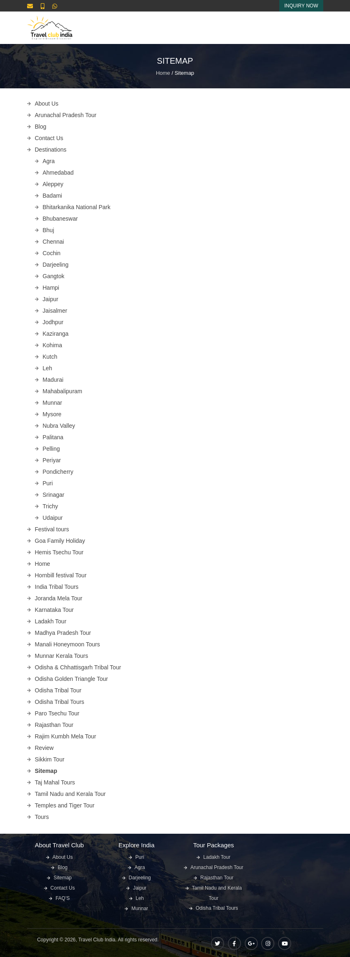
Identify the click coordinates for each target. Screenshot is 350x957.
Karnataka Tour (54, 609)
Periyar (52, 460)
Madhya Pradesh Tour (63, 633)
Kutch (50, 356)
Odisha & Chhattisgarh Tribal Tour (78, 667)
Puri (48, 483)
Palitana (53, 437)
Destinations (51, 149)
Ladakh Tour (51, 621)
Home (163, 73)
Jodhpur (53, 322)
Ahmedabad (58, 172)
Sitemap (46, 771)
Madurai (53, 379)
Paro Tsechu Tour (57, 713)
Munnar (52, 402)
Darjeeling (56, 264)
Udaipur (53, 517)
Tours (42, 817)
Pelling (51, 448)
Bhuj (48, 230)
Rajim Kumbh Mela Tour (65, 736)
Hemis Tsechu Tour (59, 552)
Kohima (52, 345)
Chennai (53, 241)
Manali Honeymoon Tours (67, 644)
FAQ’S (63, 898)
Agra (49, 161)
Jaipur (50, 299)
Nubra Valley (59, 425)
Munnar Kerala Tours (61, 656)
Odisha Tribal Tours (59, 702)
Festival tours (52, 529)
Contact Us (49, 138)
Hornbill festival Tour (61, 575)
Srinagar (54, 494)
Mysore (52, 414)
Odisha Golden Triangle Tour (71, 679)
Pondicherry (58, 471)
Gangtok (54, 276)
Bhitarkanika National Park (77, 207)
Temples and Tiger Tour (65, 805)
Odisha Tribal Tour (58, 690)
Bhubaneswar (60, 218)
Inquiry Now (301, 6)
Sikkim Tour (50, 759)
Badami (52, 195)
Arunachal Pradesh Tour (66, 115)
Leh (47, 368)
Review (44, 748)
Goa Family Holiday (60, 540)
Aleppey (53, 184)
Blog (40, 126)
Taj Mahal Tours (55, 782)
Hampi (51, 287)
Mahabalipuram (63, 391)
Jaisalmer (55, 310)
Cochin (52, 253)
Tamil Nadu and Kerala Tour (70, 794)
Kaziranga (56, 333)
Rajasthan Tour (54, 725)
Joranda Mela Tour (59, 598)
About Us (47, 103)
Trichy (50, 506)
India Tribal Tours (57, 586)
